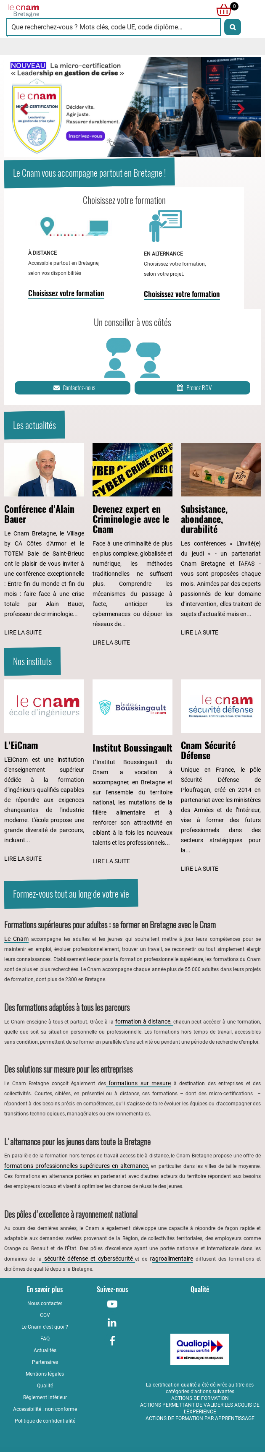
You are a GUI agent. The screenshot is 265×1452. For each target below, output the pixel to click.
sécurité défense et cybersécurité (88, 1258)
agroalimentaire (172, 1258)
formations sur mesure (138, 1083)
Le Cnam (16, 938)
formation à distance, (144, 1021)
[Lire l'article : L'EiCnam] (44, 771)
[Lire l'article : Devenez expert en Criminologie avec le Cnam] (132, 545)
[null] (221, 10)
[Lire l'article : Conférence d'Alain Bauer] (44, 540)
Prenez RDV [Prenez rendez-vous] (194, 388)
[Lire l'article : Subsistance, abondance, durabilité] (221, 540)
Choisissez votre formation (66, 293)
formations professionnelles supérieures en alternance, (76, 1165)
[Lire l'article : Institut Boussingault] (132, 772)
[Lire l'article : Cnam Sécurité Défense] (221, 776)
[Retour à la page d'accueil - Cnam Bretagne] (69, 10)
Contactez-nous (73, 388)
